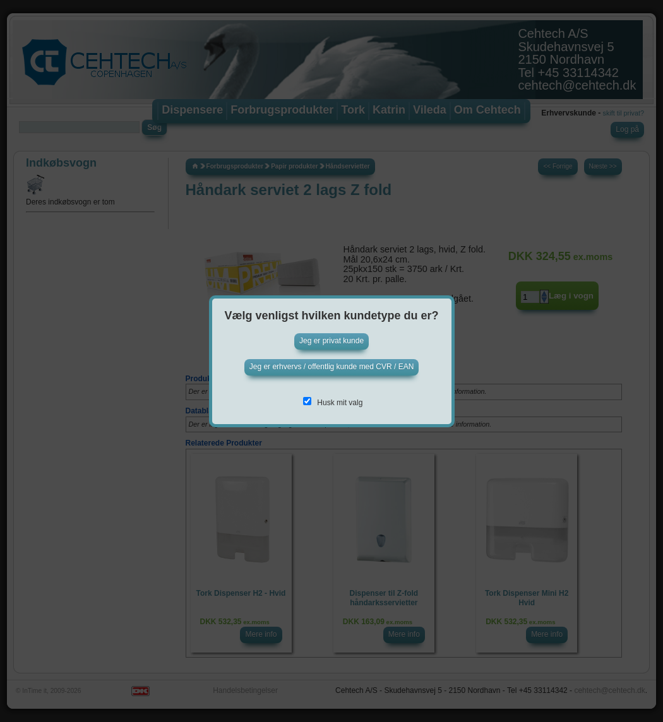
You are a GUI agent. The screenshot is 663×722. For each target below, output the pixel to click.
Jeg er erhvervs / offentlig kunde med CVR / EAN (331, 366)
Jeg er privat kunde (331, 340)
